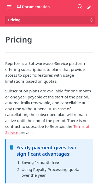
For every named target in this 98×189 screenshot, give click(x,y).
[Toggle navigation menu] (9, 6)
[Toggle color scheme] (89, 6)
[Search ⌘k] (80, 6)
